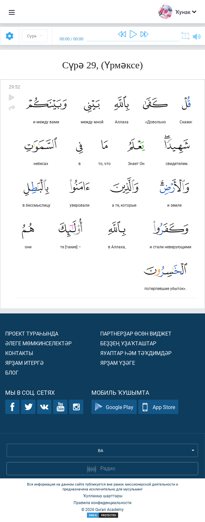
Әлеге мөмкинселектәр (38, 343)
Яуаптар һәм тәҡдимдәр (135, 353)
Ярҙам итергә (24, 362)
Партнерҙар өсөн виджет (135, 333)
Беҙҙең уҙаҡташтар (128, 343)
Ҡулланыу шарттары (102, 495)
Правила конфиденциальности (102, 502)
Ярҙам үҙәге (117, 362)
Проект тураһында (31, 333)
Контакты (19, 353)
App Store (158, 407)
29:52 (14, 87)
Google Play (114, 407)
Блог (12, 372)
